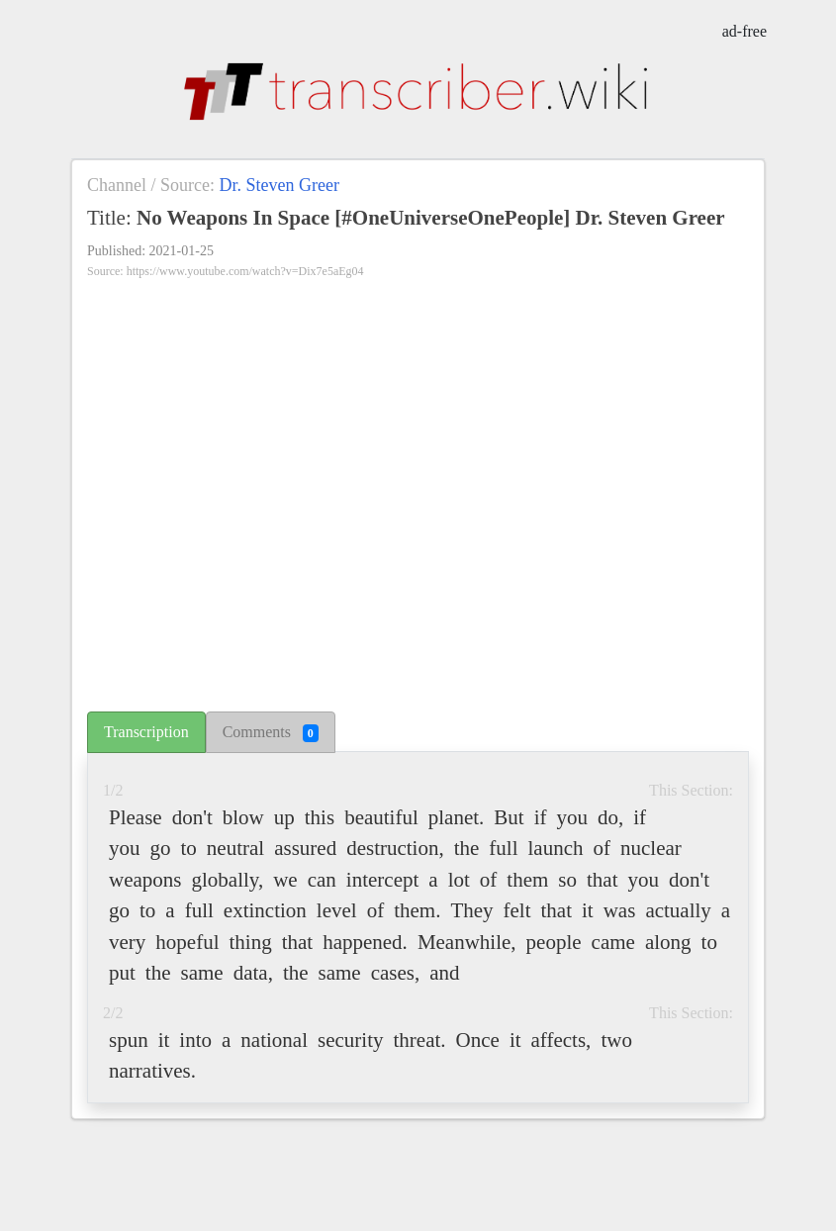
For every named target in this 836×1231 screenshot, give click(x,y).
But (508, 817)
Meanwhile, (467, 942)
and (444, 973)
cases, (395, 973)
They (471, 910)
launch (556, 848)
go (160, 848)
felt (517, 910)
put (122, 973)
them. (417, 910)
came (613, 942)
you (573, 817)
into (195, 1040)
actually (677, 910)
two (616, 1040)
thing (250, 942)
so (567, 880)
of (602, 848)
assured (305, 848)
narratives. (152, 1071)
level (337, 910)
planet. (456, 817)
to (189, 848)
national (274, 1040)
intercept (382, 880)
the (467, 848)
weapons (145, 880)
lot (459, 880)
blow (243, 817)
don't (192, 817)
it (588, 910)
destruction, (395, 848)
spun (128, 1040)
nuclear (651, 848)
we (285, 880)
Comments (271, 732)
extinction (265, 910)
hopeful (187, 942)
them (527, 880)
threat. (420, 1040)
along (668, 942)
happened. (365, 942)
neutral (235, 848)
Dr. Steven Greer (278, 185)
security (350, 1040)
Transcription (146, 731)
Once (478, 1040)
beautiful (381, 817)
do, (610, 817)
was (620, 910)
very (127, 942)
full (503, 848)
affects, (561, 1040)
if (540, 817)
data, (253, 973)
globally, (227, 880)
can (322, 880)
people (554, 942)
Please (135, 817)
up (284, 817)
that (602, 880)
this (319, 817)
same (202, 973)
